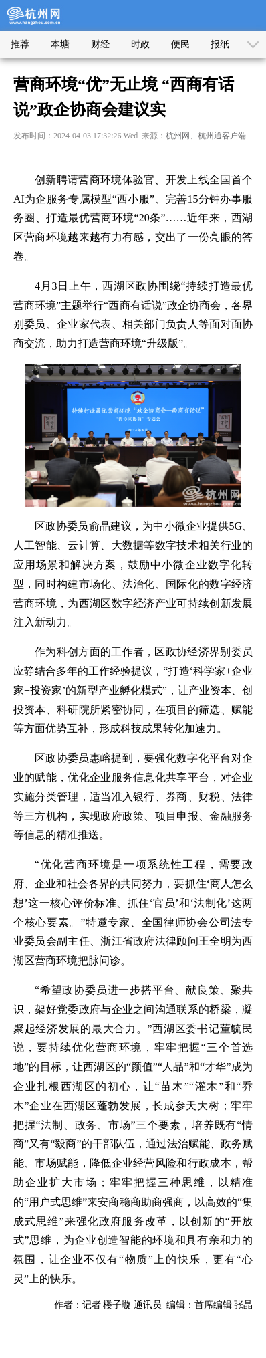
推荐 (20, 44)
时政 (140, 44)
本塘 (60, 44)
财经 (100, 44)
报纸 (220, 44)
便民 (180, 44)
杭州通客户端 (222, 135)
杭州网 (178, 135)
